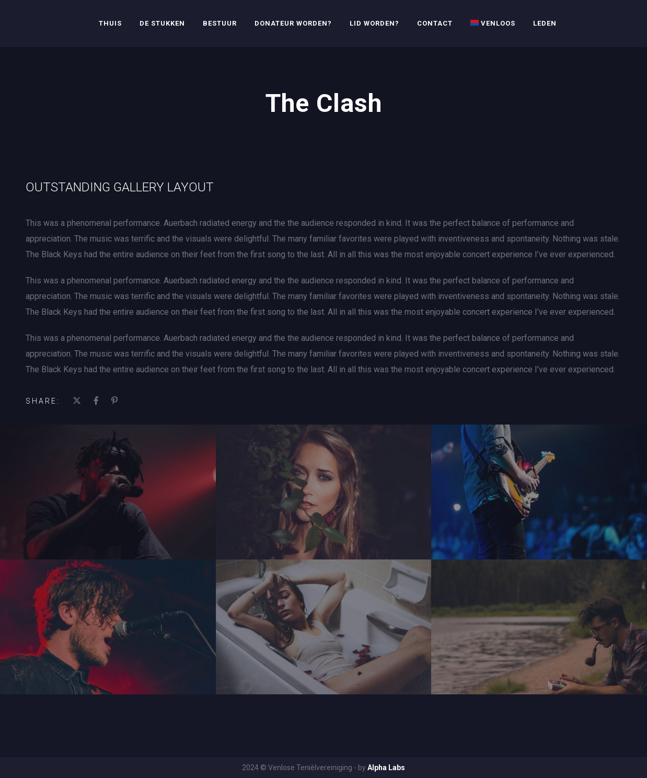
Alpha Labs (386, 767)
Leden (545, 23)
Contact (435, 23)
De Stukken (162, 23)
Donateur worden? (293, 23)
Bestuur (220, 23)
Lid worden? (374, 23)
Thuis (110, 23)
